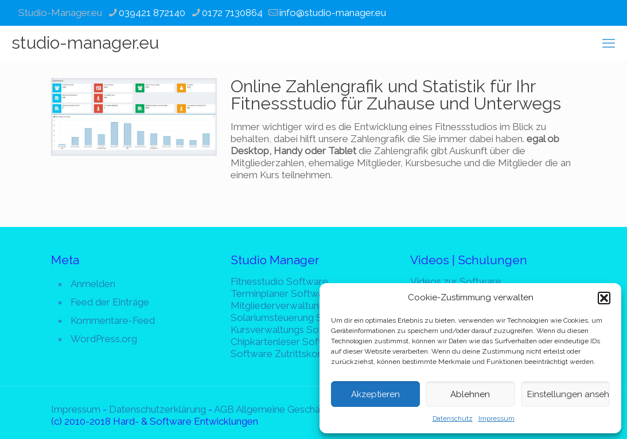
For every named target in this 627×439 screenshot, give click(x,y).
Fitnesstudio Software (279, 281)
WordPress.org (104, 338)
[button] (604, 298)
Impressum (496, 418)
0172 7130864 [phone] (232, 12)
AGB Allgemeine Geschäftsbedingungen (301, 409)
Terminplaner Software (282, 293)
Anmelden (93, 283)
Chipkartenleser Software (287, 341)
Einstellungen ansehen (568, 394)
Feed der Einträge (110, 302)
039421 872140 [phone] (152, 12)
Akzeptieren (375, 394)
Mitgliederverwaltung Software (300, 305)
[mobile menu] (608, 43)
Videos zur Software (455, 281)
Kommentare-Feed (113, 320)
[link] (134, 117)
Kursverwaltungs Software (289, 329)
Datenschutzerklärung (157, 409)
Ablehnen (470, 394)
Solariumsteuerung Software (294, 317)
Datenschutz (453, 418)
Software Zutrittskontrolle (288, 353)
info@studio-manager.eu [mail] (332, 12)
